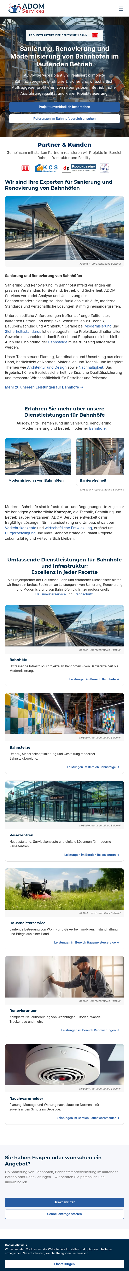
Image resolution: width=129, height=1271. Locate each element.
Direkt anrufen (64, 1202)
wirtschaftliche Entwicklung (68, 528)
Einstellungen (64, 1264)
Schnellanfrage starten (64, 1214)
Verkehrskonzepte (20, 528)
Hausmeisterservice (50, 594)
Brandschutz (83, 594)
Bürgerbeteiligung (20, 533)
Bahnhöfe (97, 428)
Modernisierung (98, 326)
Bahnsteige (58, 342)
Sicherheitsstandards (23, 331)
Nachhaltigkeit (91, 367)
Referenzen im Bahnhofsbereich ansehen (64, 119)
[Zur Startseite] (26, 8)
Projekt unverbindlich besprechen (64, 107)
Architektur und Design (47, 367)
